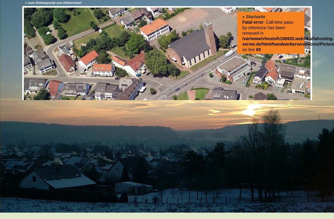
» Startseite (253, 16)
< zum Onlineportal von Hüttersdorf (53, 3)
